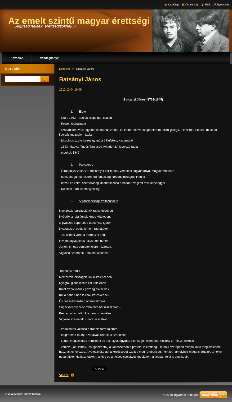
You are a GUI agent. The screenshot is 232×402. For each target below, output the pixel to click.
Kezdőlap (65, 68)
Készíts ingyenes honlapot (181, 395)
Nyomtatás (223, 4)
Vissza (64, 375)
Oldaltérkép (192, 4)
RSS (207, 4)
